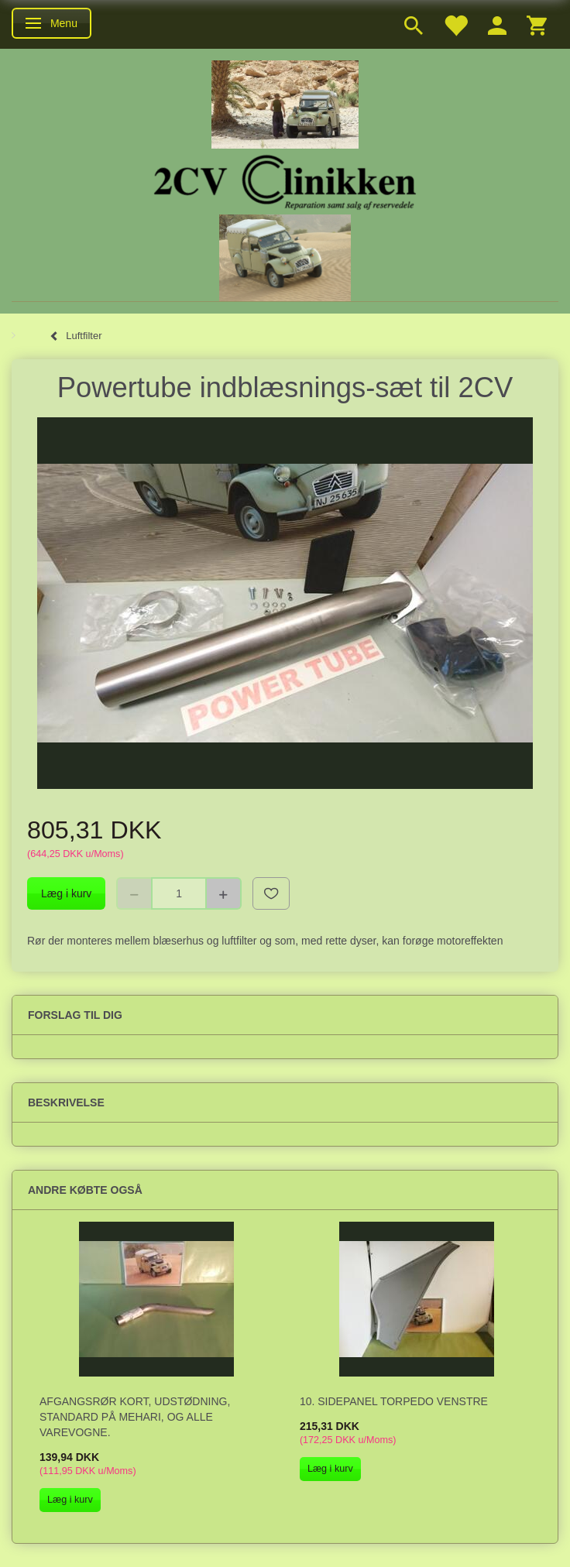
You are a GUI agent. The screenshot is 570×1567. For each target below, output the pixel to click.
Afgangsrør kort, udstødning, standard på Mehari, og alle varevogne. (134, 1416)
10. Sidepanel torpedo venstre (394, 1401)
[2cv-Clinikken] (285, 180)
